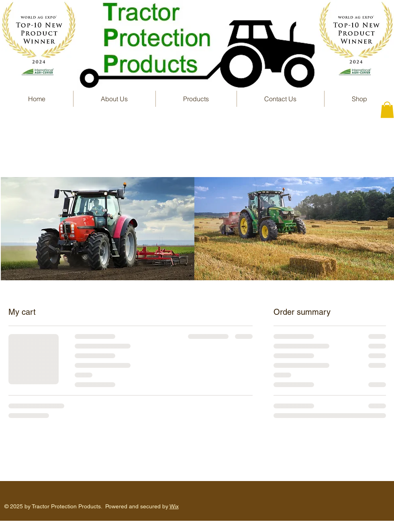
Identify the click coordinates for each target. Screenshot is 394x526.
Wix (174, 506)
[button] (196, 99)
